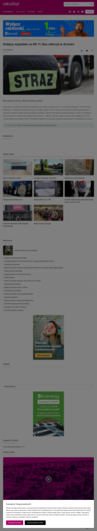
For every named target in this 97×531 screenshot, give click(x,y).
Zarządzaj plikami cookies (35, 522)
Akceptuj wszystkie (14, 522)
